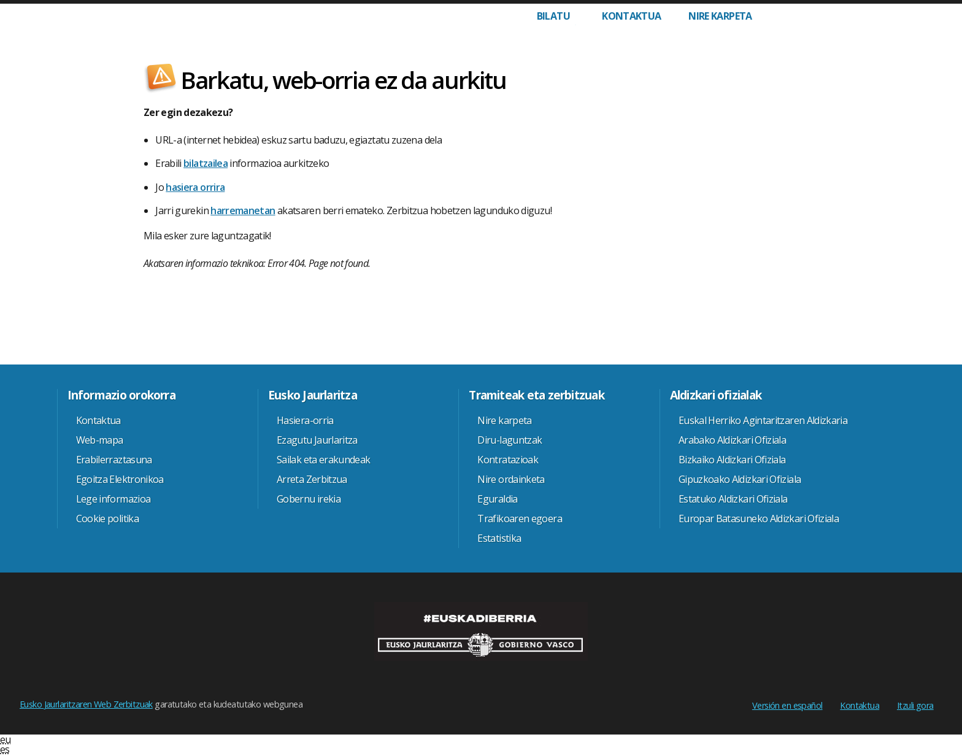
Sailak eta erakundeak (324, 459)
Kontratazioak (507, 459)
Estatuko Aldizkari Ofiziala (733, 499)
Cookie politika (107, 518)
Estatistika (499, 538)
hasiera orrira (195, 187)
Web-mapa (99, 440)
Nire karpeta (720, 16)
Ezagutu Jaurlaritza (317, 440)
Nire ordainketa (510, 479)
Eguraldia (497, 499)
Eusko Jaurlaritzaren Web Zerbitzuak (86, 704)
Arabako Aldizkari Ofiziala (732, 440)
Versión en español (787, 705)
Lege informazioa (113, 499)
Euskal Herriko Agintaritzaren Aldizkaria (763, 420)
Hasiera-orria (305, 420)
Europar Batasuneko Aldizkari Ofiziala (759, 518)
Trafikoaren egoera (519, 518)
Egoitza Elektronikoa (120, 479)
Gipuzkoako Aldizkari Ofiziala (740, 479)
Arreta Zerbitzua (312, 479)
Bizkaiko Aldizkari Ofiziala (732, 459)
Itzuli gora (915, 705)
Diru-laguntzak (509, 440)
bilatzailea (205, 163)
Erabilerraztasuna (114, 459)
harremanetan (242, 210)
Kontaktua (631, 16)
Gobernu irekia (309, 499)
